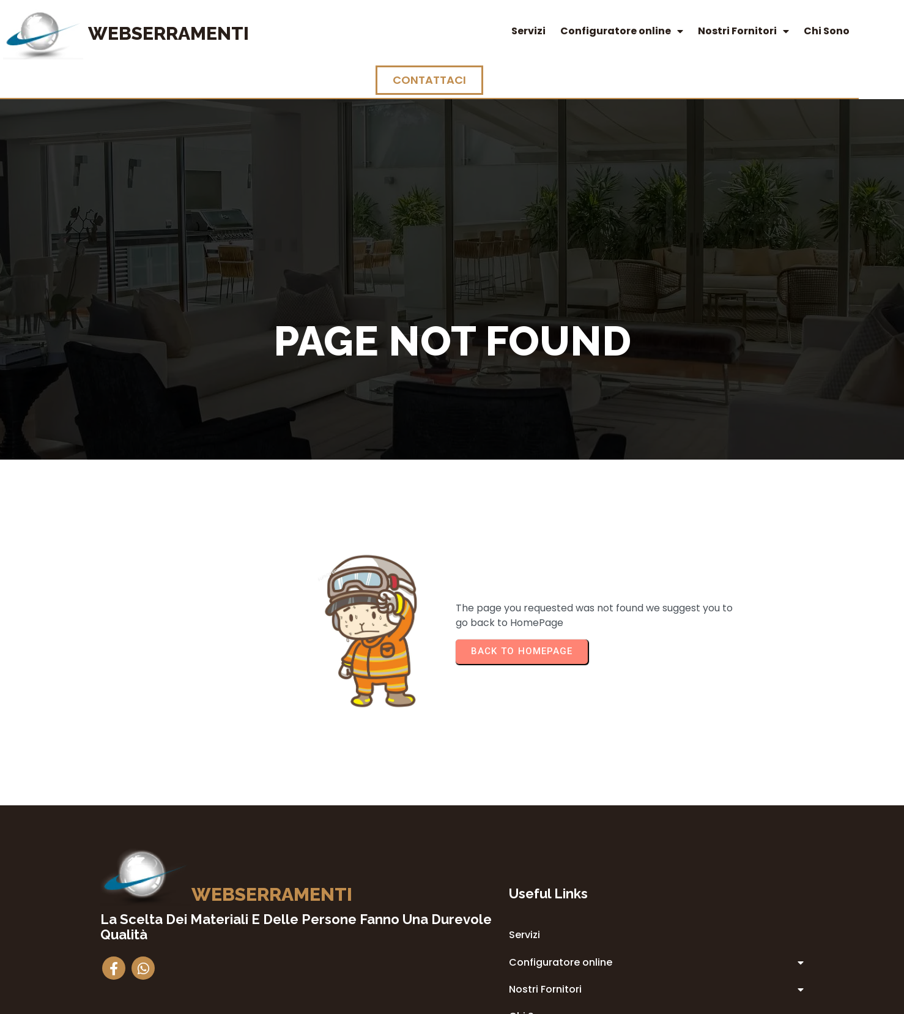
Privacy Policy (530, 903)
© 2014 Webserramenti (452, 1002)
